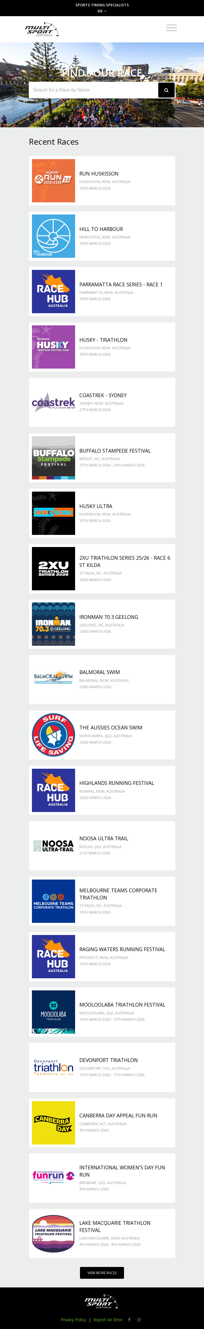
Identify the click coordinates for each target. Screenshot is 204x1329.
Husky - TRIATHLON (103, 339)
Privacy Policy (73, 1319)
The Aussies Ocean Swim (110, 727)
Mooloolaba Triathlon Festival (122, 1004)
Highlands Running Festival (116, 782)
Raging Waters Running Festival (122, 949)
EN (102, 11)
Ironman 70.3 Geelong (108, 616)
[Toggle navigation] (171, 28)
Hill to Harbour (101, 228)
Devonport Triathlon (108, 1060)
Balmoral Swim (99, 672)
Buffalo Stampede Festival (115, 450)
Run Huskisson (99, 173)
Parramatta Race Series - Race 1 (121, 284)
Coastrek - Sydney (103, 395)
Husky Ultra (95, 506)
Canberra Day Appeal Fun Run (118, 1115)
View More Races (102, 1272)
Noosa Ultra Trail (103, 838)
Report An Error (108, 1319)
